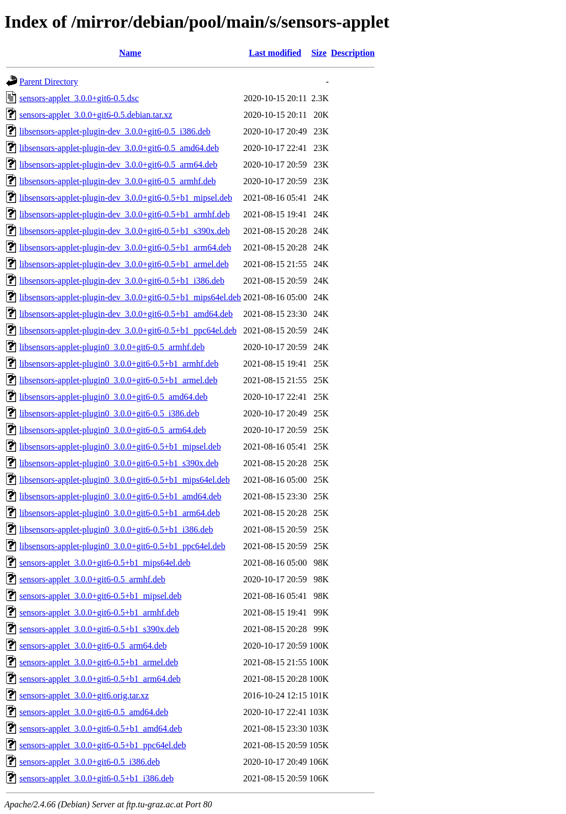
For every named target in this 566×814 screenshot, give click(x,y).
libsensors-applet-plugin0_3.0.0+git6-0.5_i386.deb (109, 413)
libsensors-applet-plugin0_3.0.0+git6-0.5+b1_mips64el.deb (124, 479)
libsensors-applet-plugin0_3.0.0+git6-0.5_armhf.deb (112, 347)
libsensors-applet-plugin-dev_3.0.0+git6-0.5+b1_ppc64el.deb (128, 330)
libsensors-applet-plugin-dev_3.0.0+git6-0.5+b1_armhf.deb (124, 214)
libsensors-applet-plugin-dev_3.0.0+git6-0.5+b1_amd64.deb (126, 314)
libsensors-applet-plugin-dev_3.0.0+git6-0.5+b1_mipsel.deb (125, 197)
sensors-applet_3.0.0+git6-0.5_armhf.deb (92, 579)
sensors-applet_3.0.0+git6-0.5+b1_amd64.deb (100, 728)
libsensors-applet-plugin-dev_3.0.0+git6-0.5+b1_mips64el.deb (130, 297)
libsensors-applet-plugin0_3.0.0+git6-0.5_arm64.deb (112, 430)
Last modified (275, 53)
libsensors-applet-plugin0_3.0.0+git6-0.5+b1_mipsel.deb (120, 446)
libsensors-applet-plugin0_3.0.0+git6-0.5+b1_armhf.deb (118, 363)
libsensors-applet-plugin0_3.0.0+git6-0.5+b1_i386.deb (116, 529)
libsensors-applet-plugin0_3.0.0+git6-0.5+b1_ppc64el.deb (122, 546)
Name (130, 53)
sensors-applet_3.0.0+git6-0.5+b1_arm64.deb (100, 678)
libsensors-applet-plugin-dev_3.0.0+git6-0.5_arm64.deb (118, 164)
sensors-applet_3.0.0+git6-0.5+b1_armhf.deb (99, 612)
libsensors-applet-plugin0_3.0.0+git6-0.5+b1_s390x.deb (118, 463)
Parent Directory (48, 81)
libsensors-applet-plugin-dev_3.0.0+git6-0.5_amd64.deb (119, 148)
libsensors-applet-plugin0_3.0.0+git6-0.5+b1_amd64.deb (120, 496)
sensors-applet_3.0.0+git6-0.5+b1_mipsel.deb (100, 596)
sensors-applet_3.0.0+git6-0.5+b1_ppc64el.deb (102, 745)
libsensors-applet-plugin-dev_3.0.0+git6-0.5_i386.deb (115, 131)
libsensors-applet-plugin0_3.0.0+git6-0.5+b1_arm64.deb (119, 513)
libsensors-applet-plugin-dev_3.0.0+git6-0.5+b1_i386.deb (121, 280)
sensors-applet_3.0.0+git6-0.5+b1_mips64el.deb (105, 562)
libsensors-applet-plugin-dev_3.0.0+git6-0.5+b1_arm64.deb (125, 247)
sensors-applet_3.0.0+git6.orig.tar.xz (84, 695)
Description (353, 53)
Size (319, 53)
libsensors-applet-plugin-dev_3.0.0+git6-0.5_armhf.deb (117, 181)
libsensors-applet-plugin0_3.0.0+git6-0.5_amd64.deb (113, 396)
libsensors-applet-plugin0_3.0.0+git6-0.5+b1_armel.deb (118, 380)
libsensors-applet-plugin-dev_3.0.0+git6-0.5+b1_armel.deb (124, 264)
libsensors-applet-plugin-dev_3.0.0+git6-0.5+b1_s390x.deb (124, 231)
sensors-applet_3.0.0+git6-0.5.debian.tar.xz (95, 114)
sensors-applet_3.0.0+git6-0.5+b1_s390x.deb (99, 629)
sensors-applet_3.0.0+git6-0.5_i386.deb (89, 761)
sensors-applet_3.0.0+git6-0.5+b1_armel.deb (98, 662)
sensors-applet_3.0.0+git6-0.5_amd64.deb (93, 712)
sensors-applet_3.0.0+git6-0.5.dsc (79, 98)
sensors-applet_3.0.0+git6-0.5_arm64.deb (93, 645)
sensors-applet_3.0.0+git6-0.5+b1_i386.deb (96, 778)
